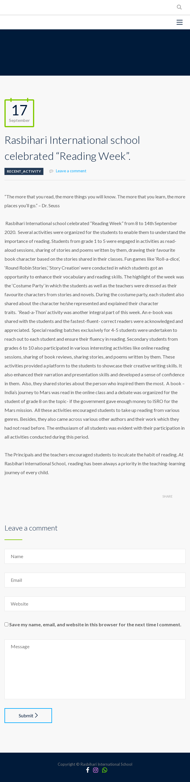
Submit (28, 715)
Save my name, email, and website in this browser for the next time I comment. (95, 624)
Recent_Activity (24, 171)
